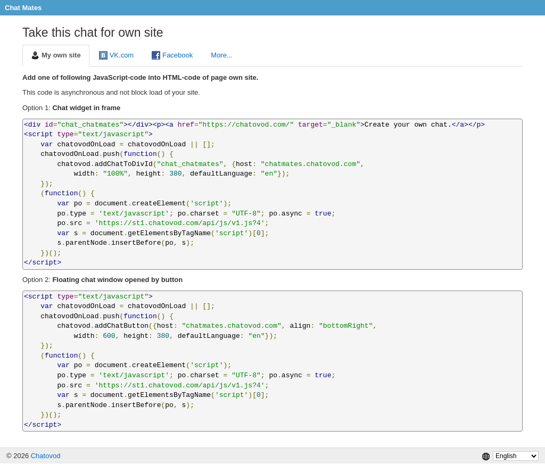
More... (221, 55)
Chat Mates (23, 8)
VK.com (116, 55)
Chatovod (46, 456)
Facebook (172, 55)
